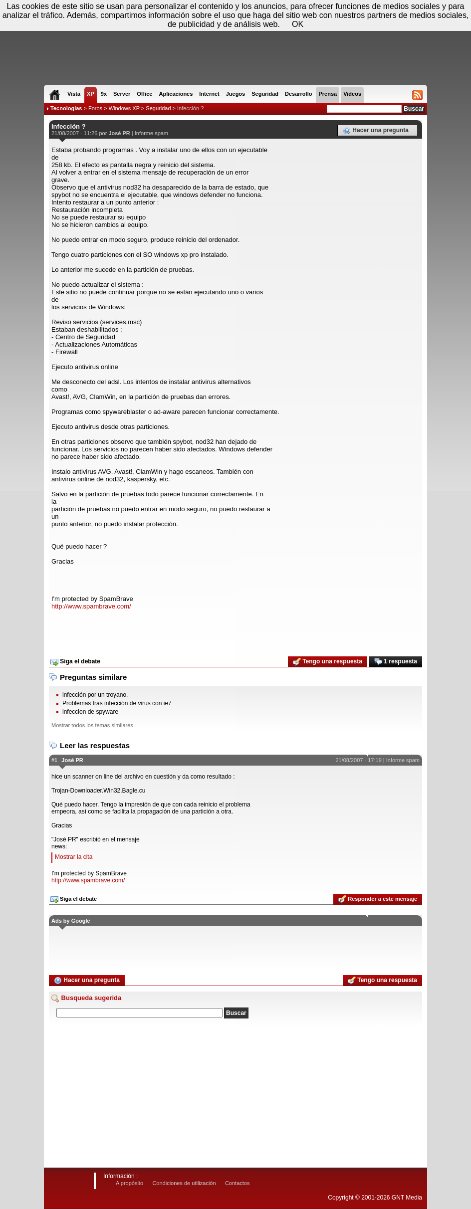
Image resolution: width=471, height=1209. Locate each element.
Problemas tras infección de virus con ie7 (117, 703)
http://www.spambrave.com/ (91, 606)
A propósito (129, 1183)
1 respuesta (395, 662)
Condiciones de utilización (184, 1183)
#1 (54, 760)
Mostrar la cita (73, 856)
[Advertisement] (235, 630)
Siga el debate (75, 662)
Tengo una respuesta (327, 662)
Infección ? (190, 108)
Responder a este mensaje (377, 899)
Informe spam (151, 133)
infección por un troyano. (95, 694)
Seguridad (158, 108)
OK (297, 24)
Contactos (237, 1183)
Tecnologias (66, 108)
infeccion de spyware (90, 711)
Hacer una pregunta (376, 131)
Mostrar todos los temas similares (92, 725)
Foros (95, 108)
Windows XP (124, 108)
